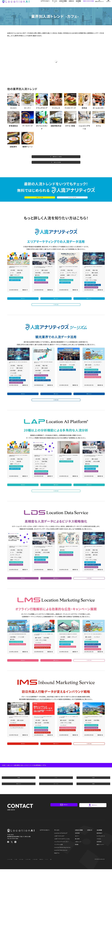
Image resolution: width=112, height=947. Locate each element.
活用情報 (93, 853)
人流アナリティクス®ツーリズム (93, 295)
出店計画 (19, 283)
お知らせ (70, 4)
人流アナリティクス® (15, 290)
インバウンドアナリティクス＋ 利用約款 (15, 933)
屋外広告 (37, 285)
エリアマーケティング (65, 285)
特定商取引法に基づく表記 (49, 933)
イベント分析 (88, 287)
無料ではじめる (56, 310)
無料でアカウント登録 (40, 202)
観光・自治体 (45, 280)
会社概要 (19, 842)
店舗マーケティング (15, 285)
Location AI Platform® (16, 287)
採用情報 (99, 913)
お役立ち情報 (46, 283)
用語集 (76, 916)
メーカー (12, 283)
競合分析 (62, 290)
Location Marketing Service (93, 399)
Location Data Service (41, 292)
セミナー (77, 908)
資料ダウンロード (89, 310)
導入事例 (93, 842)
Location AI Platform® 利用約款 (14, 931)
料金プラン (57, 925)
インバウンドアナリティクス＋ (17, 787)
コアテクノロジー (44, 4)
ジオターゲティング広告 (91, 290)
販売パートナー (100, 916)
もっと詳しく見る (56, 319)
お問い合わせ (22, 310)
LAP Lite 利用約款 (29, 931)
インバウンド (97, 386)
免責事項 (20, 936)
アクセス (99, 911)
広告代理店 (38, 283)
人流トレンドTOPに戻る (56, 166)
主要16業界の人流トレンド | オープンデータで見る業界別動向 (34, 828)
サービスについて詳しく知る (72, 202)
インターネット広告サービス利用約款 (33, 933)
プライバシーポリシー (11, 936)
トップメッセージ (101, 908)
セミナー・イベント (56, 853)
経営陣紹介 (100, 905)
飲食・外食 (20, 280)
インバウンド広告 (58, 916)
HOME (4, 828)
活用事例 (69, 491)
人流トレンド (11, 828)
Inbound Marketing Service (43, 698)
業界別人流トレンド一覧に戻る (56, 158)
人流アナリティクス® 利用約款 (41, 931)
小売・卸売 (12, 280)
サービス (56, 842)
